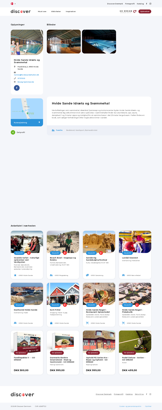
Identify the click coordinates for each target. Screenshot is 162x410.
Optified (148, 406)
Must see (42, 11)
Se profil (19, 253)
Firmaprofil (130, 4)
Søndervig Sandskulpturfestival (96, 259)
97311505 (21, 78)
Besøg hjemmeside (26, 82)
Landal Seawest (130, 258)
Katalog (140, 4)
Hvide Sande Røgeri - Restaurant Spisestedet (98, 311)
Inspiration (71, 11)
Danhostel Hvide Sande (25, 310)
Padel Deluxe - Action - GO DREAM (133, 359)
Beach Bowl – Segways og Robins (63, 259)
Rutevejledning (27, 123)
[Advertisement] (27, 176)
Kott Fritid (55, 310)
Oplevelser (145, 11)
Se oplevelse (21, 353)
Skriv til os (139, 394)
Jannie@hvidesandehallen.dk (26, 75)
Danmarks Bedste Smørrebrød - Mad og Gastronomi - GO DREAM (62, 360)
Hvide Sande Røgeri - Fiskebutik (132, 311)
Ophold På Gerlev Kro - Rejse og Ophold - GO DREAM (97, 360)
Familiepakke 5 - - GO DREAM (24, 359)
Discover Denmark (115, 4)
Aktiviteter (56, 11)
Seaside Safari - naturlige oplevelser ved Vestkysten (26, 260)
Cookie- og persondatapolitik (130, 406)
